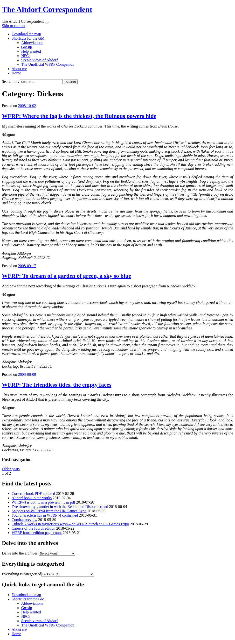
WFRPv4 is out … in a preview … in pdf (43, 502)
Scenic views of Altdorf (39, 60)
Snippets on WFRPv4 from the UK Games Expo (49, 511)
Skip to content (13, 26)
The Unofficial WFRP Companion (47, 64)
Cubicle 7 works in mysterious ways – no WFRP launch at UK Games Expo (70, 524)
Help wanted (31, 51)
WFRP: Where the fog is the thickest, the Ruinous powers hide (79, 116)
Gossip (26, 47)
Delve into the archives (20, 553)
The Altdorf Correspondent (47, 9)
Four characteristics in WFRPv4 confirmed (45, 515)
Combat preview (24, 520)
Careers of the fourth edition (33, 528)
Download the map (26, 34)
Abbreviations (32, 43)
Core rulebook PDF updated (33, 493)
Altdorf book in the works (32, 498)
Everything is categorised (21, 574)
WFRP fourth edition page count (37, 533)
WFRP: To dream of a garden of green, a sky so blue (66, 276)
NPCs (25, 56)
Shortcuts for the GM (28, 38)
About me (19, 69)
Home (16, 73)
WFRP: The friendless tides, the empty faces (56, 385)
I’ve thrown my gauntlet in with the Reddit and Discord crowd (60, 507)
